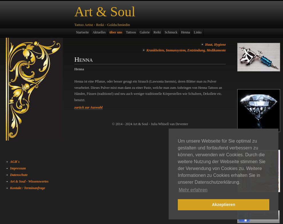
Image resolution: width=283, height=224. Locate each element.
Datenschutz (18, 175)
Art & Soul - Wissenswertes (29, 181)
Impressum (18, 168)
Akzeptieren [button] (223, 204)
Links (198, 32)
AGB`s (14, 162)
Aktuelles (99, 32)
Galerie (145, 32)
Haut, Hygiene (215, 45)
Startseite (82, 32)
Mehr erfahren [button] (193, 189)
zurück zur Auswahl (88, 107)
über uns (115, 32)
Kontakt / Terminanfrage (27, 188)
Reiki (157, 32)
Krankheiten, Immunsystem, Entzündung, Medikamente (186, 50)
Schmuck (171, 32)
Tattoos (131, 32)
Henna (185, 32)
